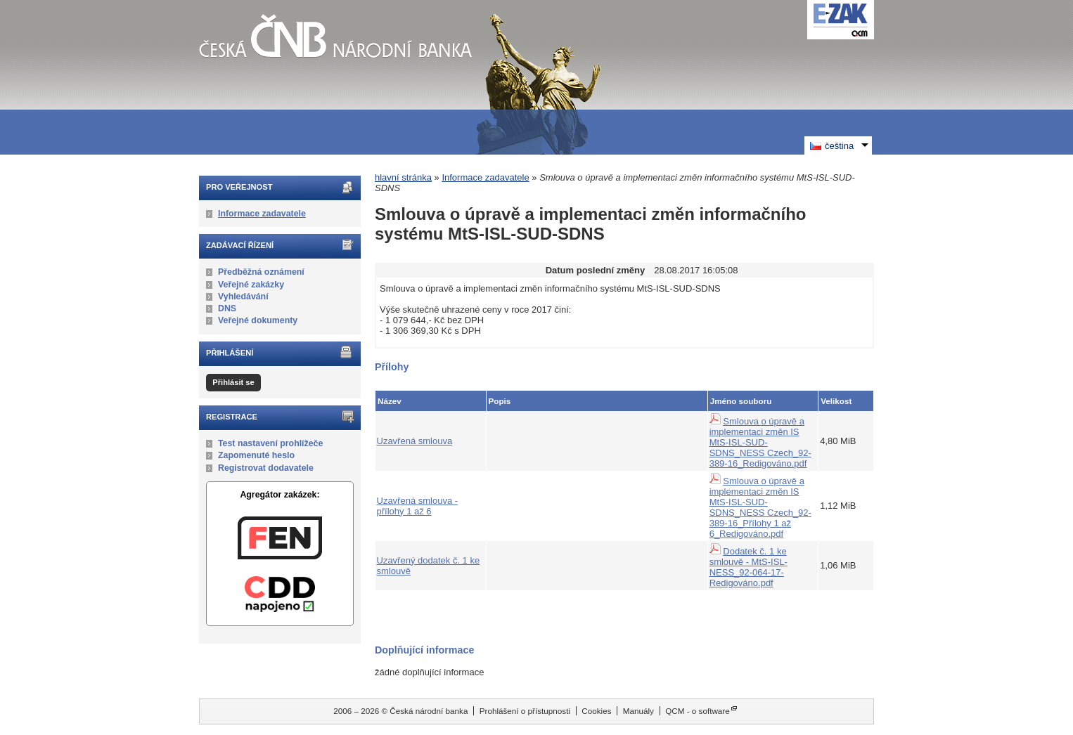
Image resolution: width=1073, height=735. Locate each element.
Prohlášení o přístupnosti (525, 710)
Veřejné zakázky (251, 285)
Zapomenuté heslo (256, 455)
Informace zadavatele (262, 214)
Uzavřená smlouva (415, 441)
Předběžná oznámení (261, 272)
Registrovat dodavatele (266, 468)
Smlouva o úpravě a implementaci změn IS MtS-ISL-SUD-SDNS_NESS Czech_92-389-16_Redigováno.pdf (760, 442)
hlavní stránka (403, 177)
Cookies (596, 710)
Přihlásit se (233, 382)
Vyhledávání (243, 296)
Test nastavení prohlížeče (270, 443)
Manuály (638, 710)
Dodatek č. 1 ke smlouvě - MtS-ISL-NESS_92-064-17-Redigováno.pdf (748, 567)
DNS (227, 308)
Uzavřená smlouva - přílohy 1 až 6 (417, 505)
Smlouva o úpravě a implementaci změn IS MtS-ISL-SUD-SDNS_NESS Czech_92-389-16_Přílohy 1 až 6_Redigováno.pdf (760, 507)
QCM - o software (697, 710)
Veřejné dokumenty (257, 320)
